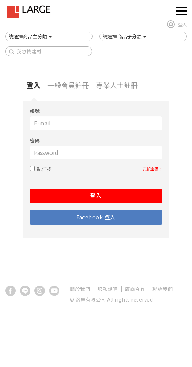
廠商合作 (135, 289)
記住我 (44, 168)
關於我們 (80, 289)
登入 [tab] (33, 85)
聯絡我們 (162, 289)
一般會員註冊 (68, 85)
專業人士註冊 (117, 85)
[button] (30, 36)
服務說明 (107, 289)
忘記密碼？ (152, 168)
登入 (96, 195)
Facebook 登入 (96, 217)
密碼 (35, 140)
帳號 (35, 110)
